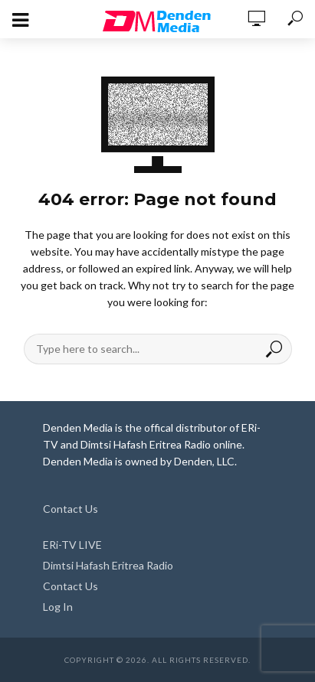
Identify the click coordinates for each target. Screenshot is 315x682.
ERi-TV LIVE (72, 544)
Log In (58, 606)
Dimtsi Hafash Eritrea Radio (108, 565)
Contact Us (70, 508)
